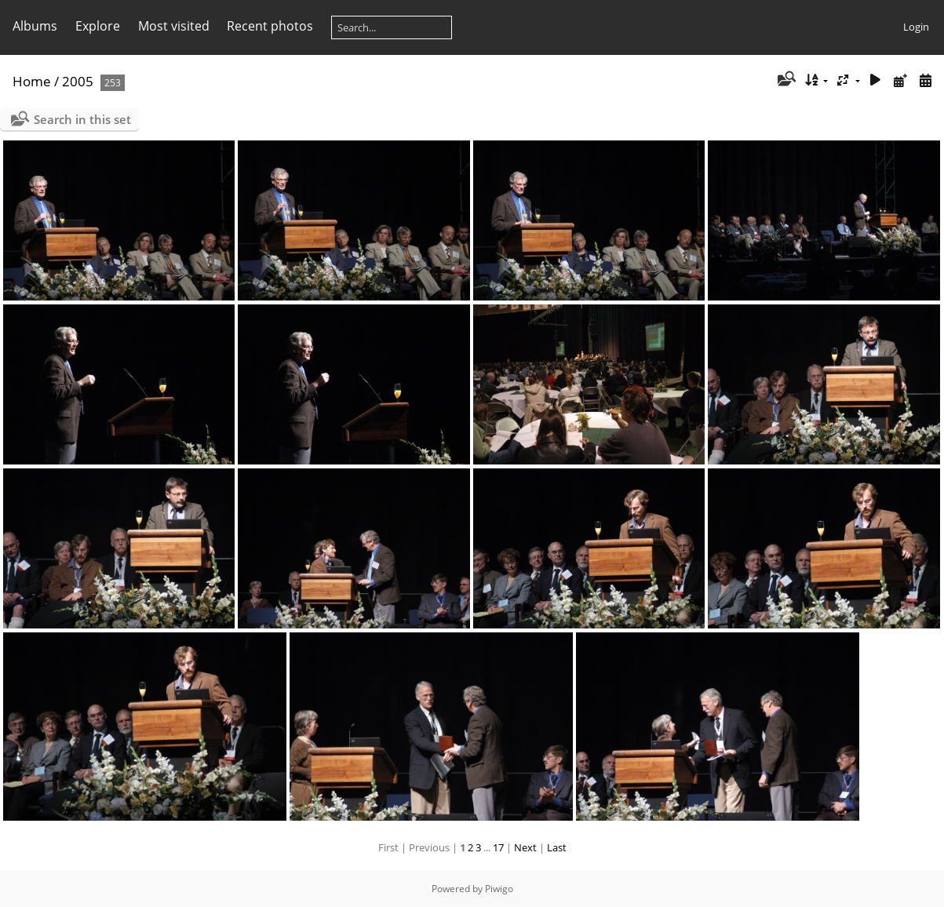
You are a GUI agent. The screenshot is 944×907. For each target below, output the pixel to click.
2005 (77, 81)
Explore (97, 26)
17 (498, 847)
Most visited (174, 26)
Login (916, 27)
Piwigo (499, 888)
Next (525, 847)
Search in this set (82, 119)
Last (557, 847)
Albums (35, 26)
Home (32, 81)
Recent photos (270, 26)
